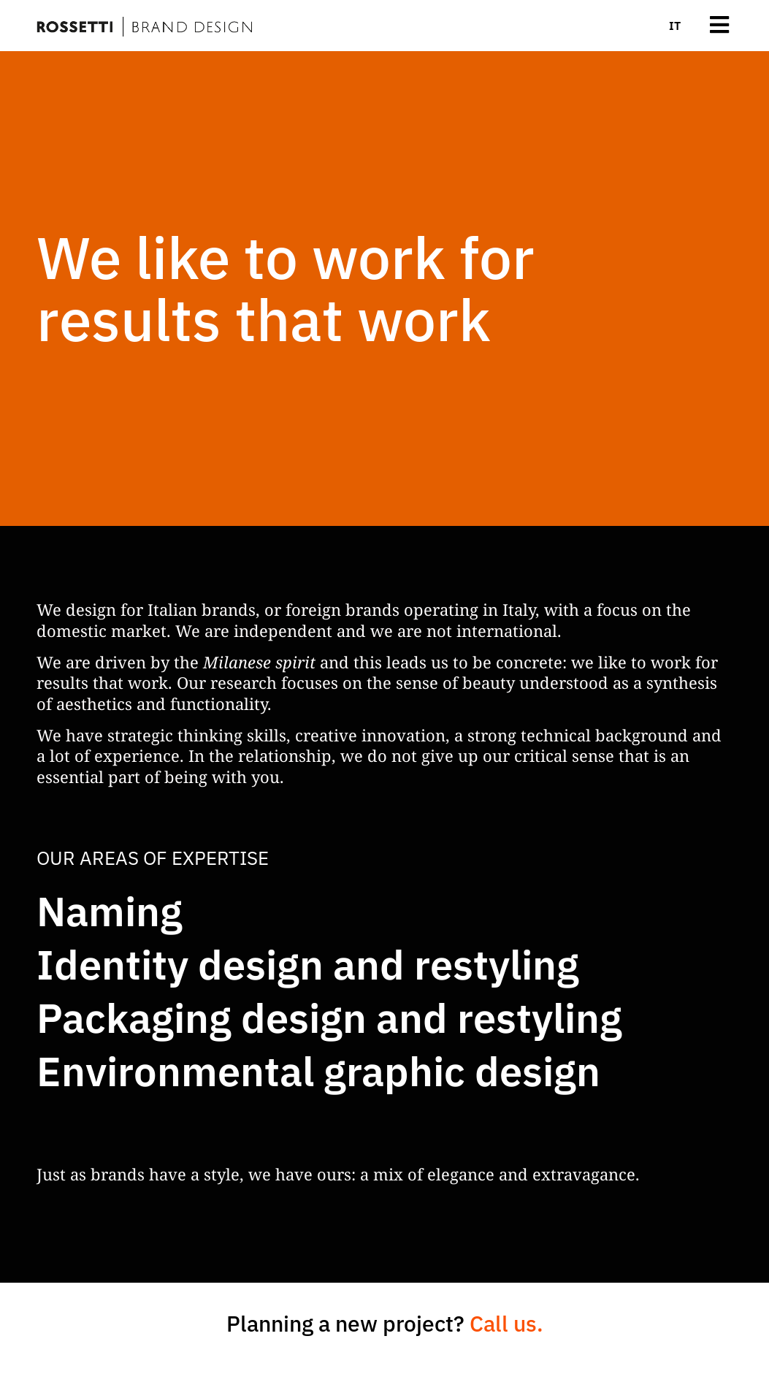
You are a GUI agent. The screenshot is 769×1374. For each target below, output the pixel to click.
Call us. (506, 1323)
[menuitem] (674, 25)
